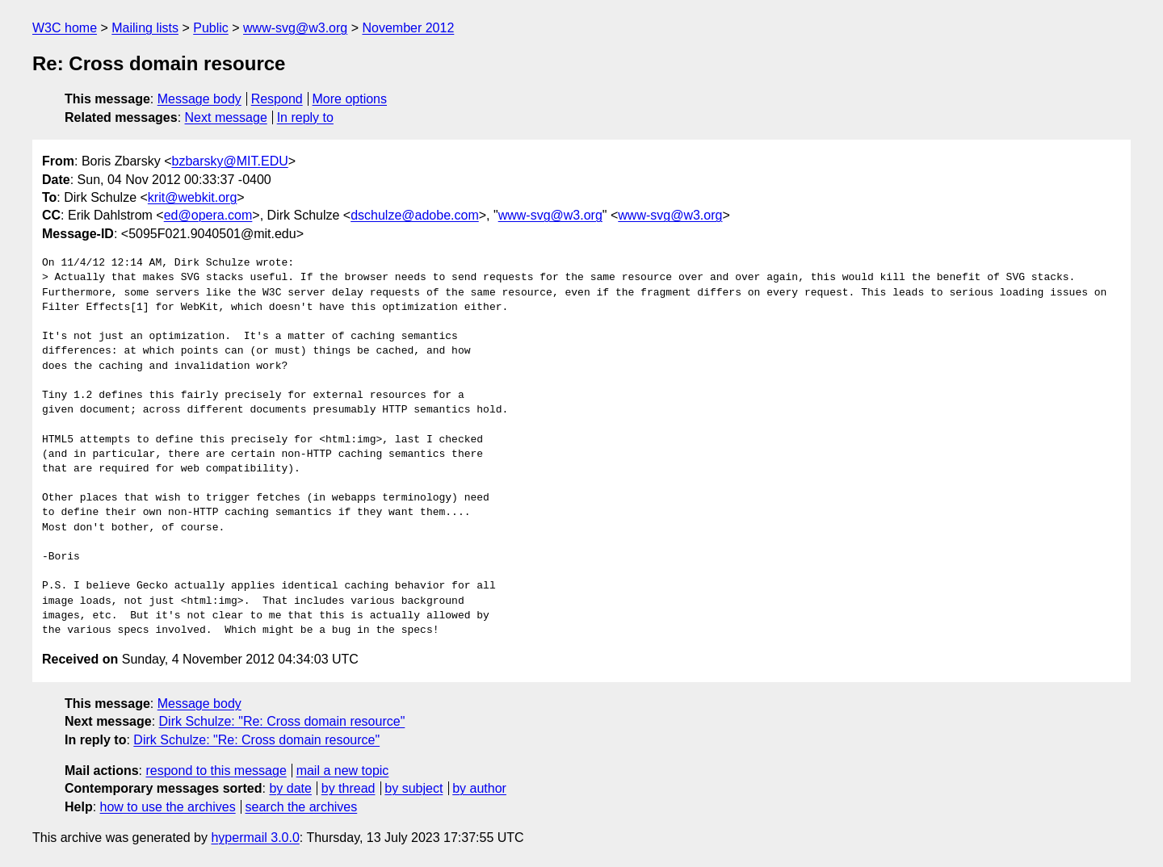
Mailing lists (144, 28)
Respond (277, 99)
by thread (348, 788)
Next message (226, 117)
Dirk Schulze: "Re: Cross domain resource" (282, 721)
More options (350, 99)
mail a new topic (342, 770)
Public (211, 28)
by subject (413, 788)
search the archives (302, 807)
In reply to (305, 117)
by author (479, 788)
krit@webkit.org (192, 197)
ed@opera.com (208, 215)
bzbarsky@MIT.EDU (229, 161)
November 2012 (408, 28)
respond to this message (215, 770)
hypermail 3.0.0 (255, 837)
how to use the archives (168, 807)
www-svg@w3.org (295, 28)
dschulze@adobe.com (415, 215)
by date (290, 788)
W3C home (64, 28)
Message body (199, 99)
